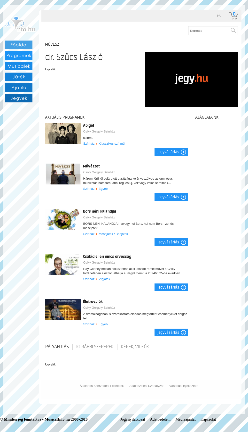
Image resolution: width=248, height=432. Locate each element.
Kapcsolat (208, 419)
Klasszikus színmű (112, 143)
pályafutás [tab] (57, 346)
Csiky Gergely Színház (99, 131)
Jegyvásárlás (168, 152)
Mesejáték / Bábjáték (113, 234)
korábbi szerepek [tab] (95, 346)
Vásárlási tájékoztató (183, 386)
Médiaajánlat (185, 419)
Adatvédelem (160, 419)
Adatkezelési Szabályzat (146, 386)
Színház (88, 143)
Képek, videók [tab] (135, 346)
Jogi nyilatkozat (132, 419)
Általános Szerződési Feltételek (102, 386)
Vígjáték (104, 279)
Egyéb (103, 189)
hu (219, 15)
